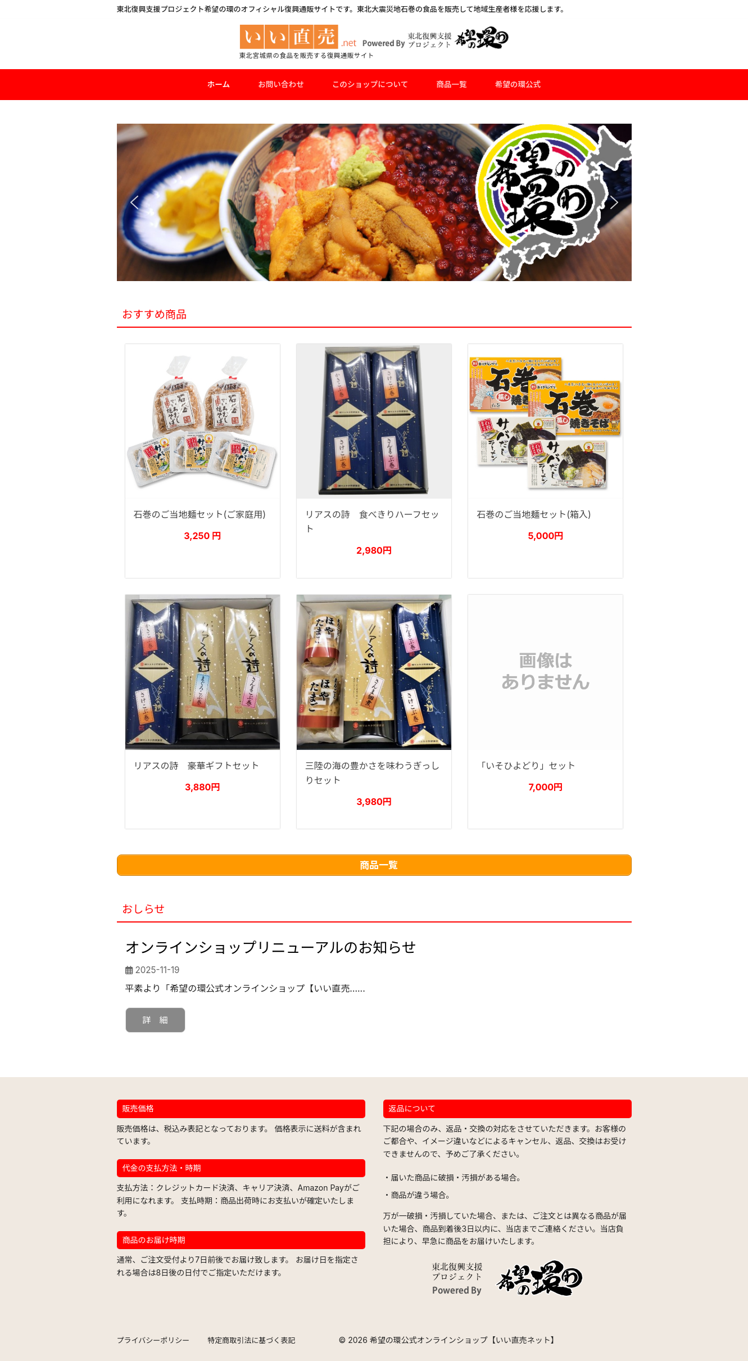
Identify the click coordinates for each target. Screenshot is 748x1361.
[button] (134, 202)
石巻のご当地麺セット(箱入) (534, 514)
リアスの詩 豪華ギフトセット (197, 765)
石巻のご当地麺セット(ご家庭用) (200, 514)
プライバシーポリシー (153, 1340)
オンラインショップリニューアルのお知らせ (270, 947)
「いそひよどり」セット (526, 765)
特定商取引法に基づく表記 (251, 1340)
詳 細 (155, 1020)
